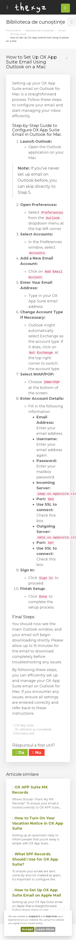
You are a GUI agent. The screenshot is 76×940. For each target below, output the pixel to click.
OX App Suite (18, 34)
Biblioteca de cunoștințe (40, 30)
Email (61, 30)
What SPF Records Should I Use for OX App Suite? (35, 859)
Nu (36, 752)
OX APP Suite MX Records (30, 790)
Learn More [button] (45, 929)
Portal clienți (13, 30)
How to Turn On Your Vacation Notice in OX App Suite (37, 823)
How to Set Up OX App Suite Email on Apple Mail (36, 893)
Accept (27, 929)
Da (20, 752)
